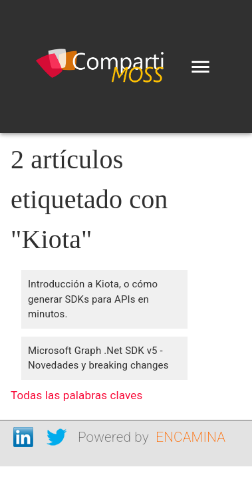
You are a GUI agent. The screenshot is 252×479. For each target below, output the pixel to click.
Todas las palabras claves (76, 395)
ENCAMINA (190, 437)
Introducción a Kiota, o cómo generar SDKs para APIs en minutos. (93, 299)
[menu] (200, 66)
